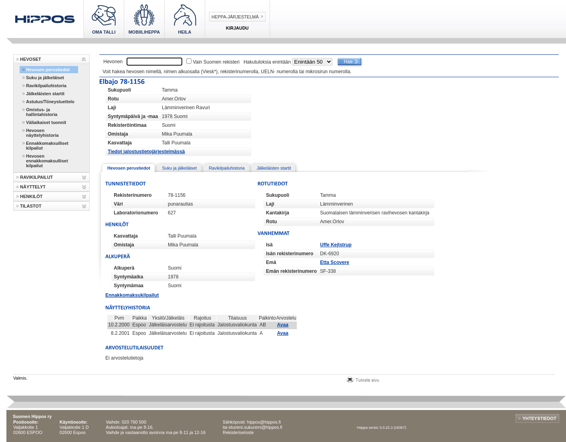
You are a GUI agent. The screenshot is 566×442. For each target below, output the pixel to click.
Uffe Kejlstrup (336, 245)
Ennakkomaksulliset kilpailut (47, 145)
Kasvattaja (120, 143)
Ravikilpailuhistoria (46, 85)
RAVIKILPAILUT (36, 177)
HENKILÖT (31, 196)
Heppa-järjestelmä (235, 16)
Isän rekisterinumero (289, 253)
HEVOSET (30, 59)
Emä (271, 262)
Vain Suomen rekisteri (216, 62)
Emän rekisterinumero (291, 271)
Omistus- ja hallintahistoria (41, 112)
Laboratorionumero (136, 213)
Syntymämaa (128, 285)
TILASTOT (31, 206)
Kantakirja (277, 213)
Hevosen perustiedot (48, 69)
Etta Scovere (334, 262)
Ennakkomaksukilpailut (132, 295)
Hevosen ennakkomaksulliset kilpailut (47, 161)
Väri (118, 204)
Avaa (282, 325)
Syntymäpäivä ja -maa (133, 116)
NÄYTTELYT (33, 186)
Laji (112, 107)
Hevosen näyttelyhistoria (42, 133)
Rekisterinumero (133, 195)
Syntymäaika (128, 277)
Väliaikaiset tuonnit (46, 122)
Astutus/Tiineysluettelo (50, 101)
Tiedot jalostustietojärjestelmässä (146, 151)
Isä (269, 245)
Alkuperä (124, 268)
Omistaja (118, 134)
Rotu (113, 99)
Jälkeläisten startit (45, 93)
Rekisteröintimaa (127, 125)
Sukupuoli (119, 90)
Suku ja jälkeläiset (45, 77)
